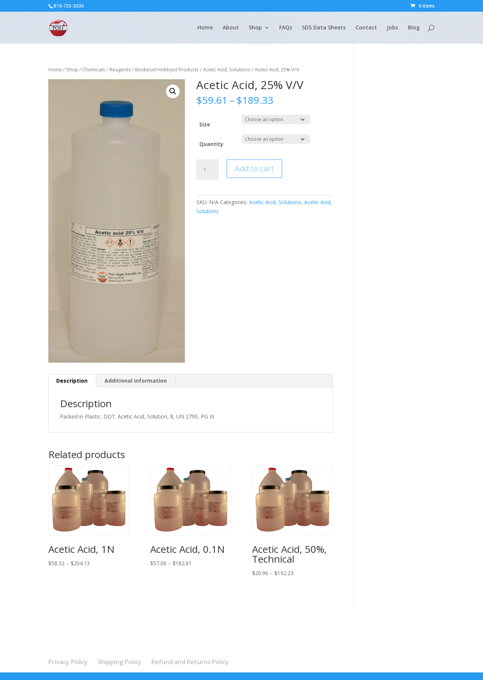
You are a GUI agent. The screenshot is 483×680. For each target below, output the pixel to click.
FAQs (285, 28)
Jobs (392, 28)
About (231, 28)
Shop (255, 28)
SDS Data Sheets (324, 28)
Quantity (211, 144)
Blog (414, 28)
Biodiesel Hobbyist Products (167, 69)
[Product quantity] (207, 169)
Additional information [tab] (136, 380)
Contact (366, 28)
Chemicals (93, 69)
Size (204, 124)
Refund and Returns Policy (190, 662)
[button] (173, 91)
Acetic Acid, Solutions (227, 69)
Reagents (120, 69)
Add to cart (254, 168)
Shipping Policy (120, 662)
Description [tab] (72, 380)
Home (205, 28)
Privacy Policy (68, 662)
